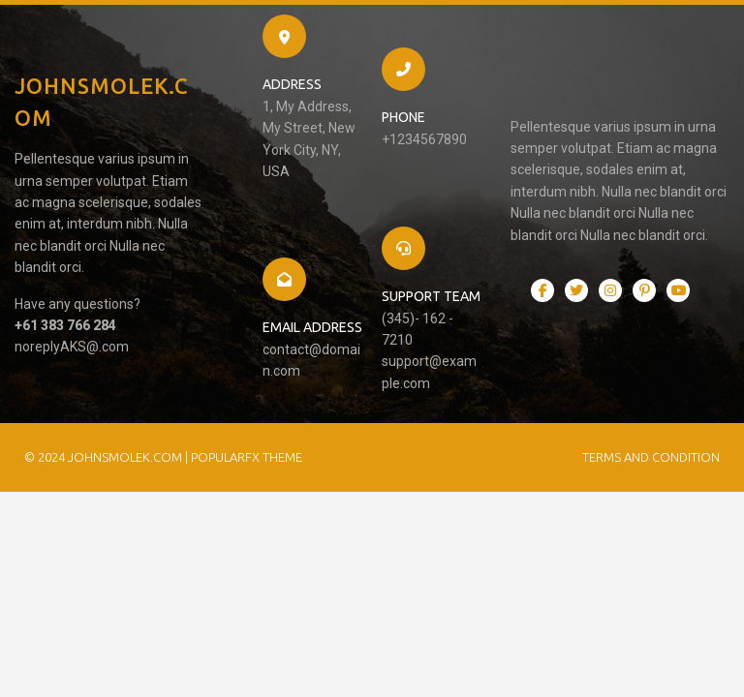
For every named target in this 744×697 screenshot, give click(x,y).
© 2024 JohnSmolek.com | (107, 457)
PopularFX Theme (246, 457)
